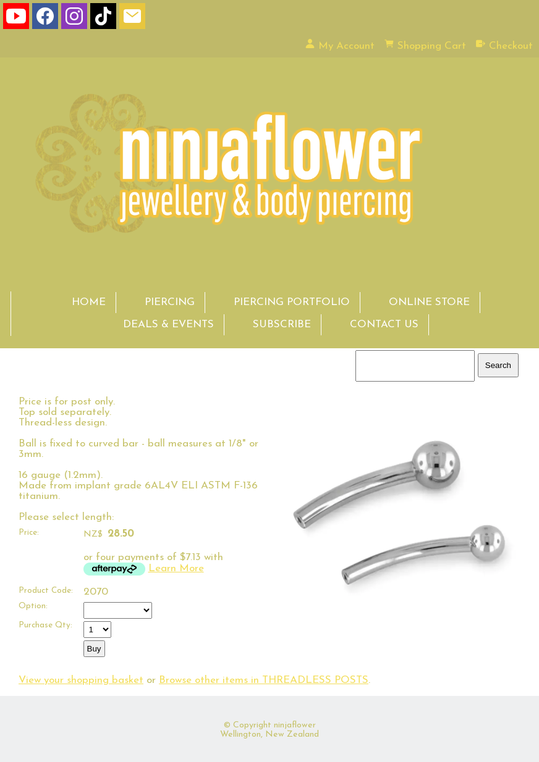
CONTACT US (384, 324)
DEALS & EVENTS (168, 324)
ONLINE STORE (429, 302)
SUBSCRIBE (282, 324)
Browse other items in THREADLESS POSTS (263, 680)
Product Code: (46, 591)
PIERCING (170, 302)
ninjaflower (295, 725)
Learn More (176, 568)
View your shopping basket (81, 680)
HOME (89, 302)
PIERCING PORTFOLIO (292, 302)
